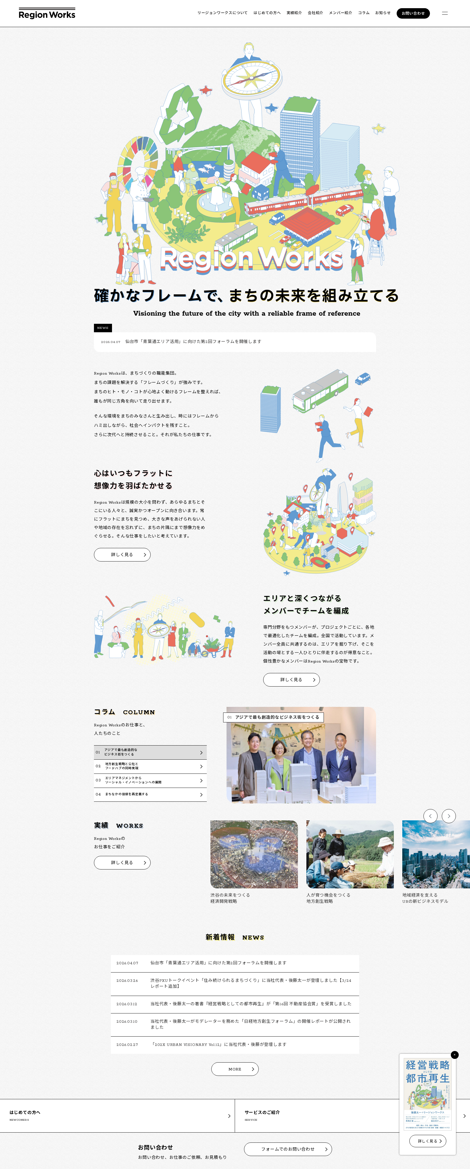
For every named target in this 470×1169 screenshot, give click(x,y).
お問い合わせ (413, 14)
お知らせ (383, 13)
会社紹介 (315, 13)
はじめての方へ (267, 13)
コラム (364, 13)
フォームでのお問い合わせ (288, 1149)
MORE (235, 1069)
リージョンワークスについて (222, 13)
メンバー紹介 (340, 13)
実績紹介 (294, 13)
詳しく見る (122, 555)
